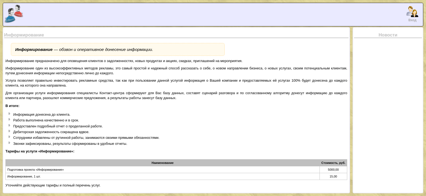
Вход (412, 13)
